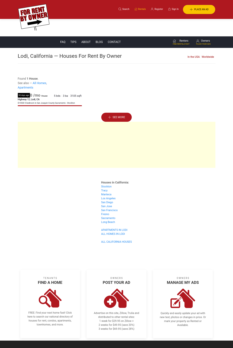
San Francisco (109, 192)
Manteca (106, 177)
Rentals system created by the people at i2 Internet (168, 340)
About (86, 24)
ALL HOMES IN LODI (113, 216)
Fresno (105, 196)
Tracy (104, 173)
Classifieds (63, 332)
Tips (73, 24)
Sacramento (108, 200)
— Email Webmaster (205, 340)
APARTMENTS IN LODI (114, 212)
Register (172, 332)
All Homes (39, 65)
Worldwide (208, 39)
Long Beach (108, 204)
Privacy (118, 332)
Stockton (106, 169)
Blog (99, 24)
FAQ (63, 24)
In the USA (194, 39)
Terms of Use (82, 332)
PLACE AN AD (199, 9)
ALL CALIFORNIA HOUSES (116, 224)
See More (116, 100)
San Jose (106, 188)
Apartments (25, 70)
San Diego (107, 184)
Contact (114, 24)
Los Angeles (108, 180)
